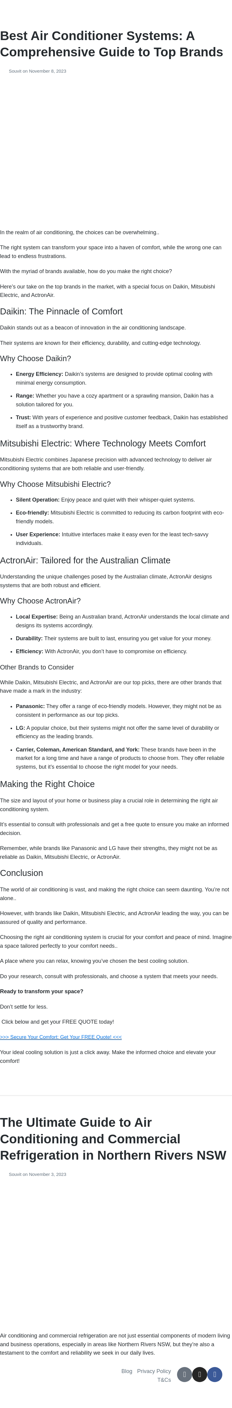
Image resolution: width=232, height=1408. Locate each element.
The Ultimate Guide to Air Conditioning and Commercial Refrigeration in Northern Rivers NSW (113, 1138)
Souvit (16, 71)
